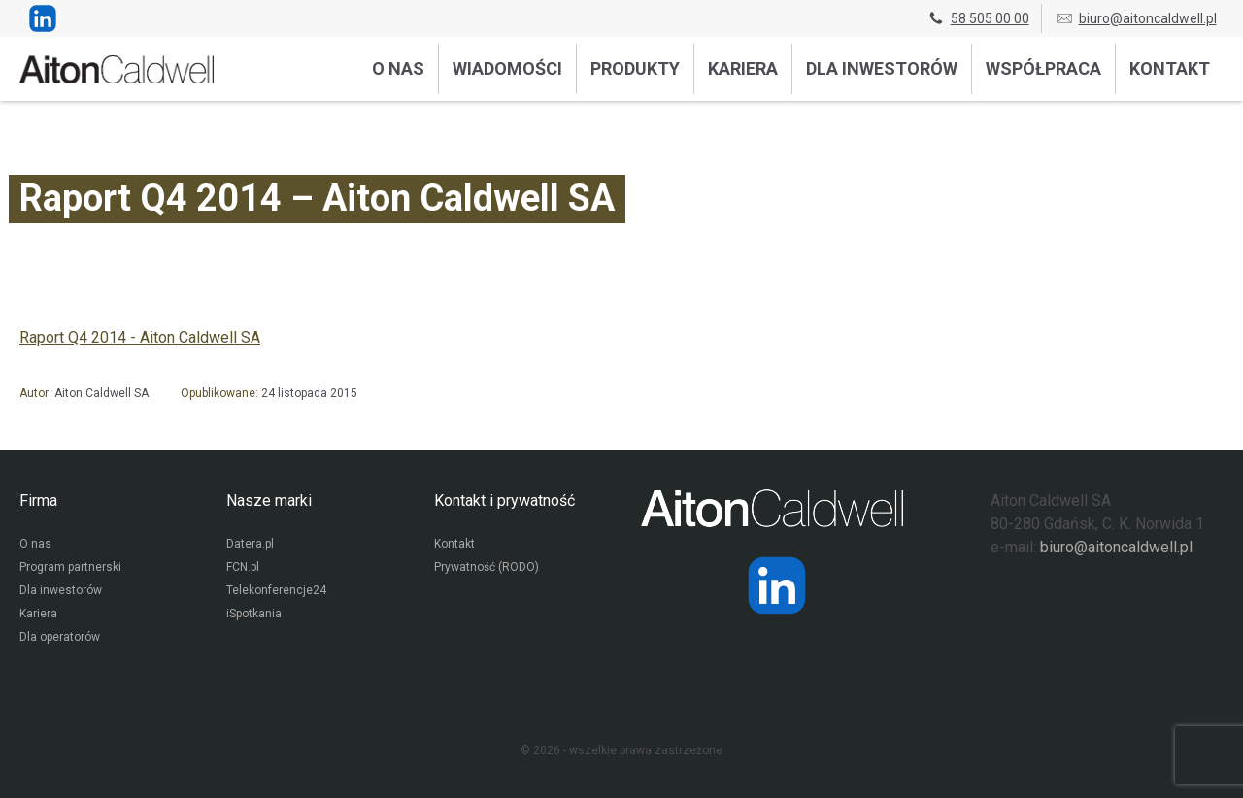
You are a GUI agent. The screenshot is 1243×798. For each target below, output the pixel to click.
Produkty (635, 68)
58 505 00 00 (977, 18)
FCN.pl (242, 567)
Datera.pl (250, 543)
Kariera (743, 68)
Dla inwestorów (881, 68)
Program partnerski (70, 567)
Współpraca (1043, 68)
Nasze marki (269, 500)
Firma (38, 500)
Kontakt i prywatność (504, 500)
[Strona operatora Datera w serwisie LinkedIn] (777, 585)
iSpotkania (254, 613)
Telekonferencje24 (276, 590)
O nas (398, 68)
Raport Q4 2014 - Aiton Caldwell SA (139, 337)
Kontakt (1169, 68)
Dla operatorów (59, 637)
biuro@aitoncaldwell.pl (1136, 18)
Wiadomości (507, 68)
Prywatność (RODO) (486, 567)
